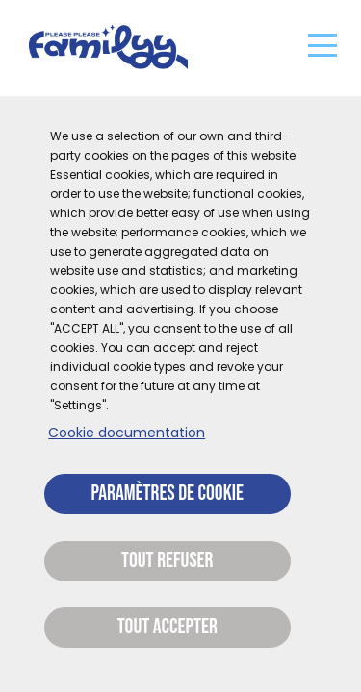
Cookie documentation (126, 432)
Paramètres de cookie (168, 494)
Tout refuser (167, 561)
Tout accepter (167, 627)
